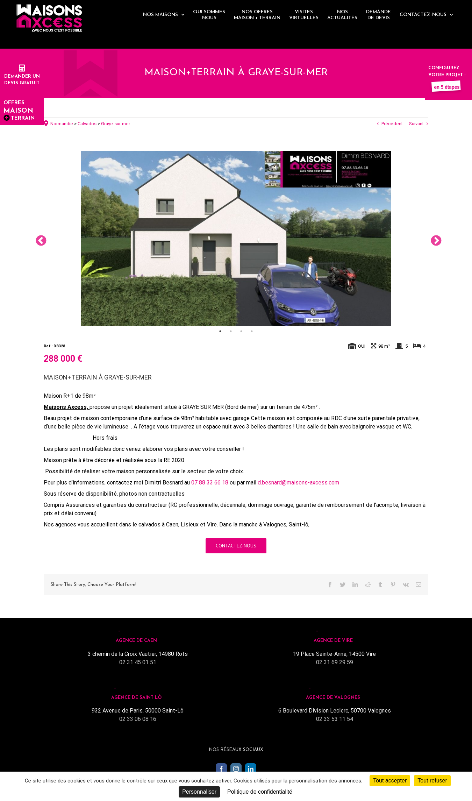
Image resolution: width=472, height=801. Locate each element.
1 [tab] (220, 331)
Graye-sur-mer (115, 123)
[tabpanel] (236, 238)
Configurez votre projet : (446, 75)
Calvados (87, 123)
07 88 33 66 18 (209, 482)
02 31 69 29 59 (334, 662)
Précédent (392, 123)
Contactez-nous (236, 546)
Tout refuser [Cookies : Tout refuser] (432, 781)
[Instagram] (236, 768)
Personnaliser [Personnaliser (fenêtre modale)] (199, 792)
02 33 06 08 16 (137, 719)
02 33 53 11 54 (334, 719)
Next (433, 238)
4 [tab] (251, 331)
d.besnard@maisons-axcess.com (298, 482)
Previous (38, 238)
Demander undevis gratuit (22, 76)
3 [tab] (241, 331)
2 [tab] (230, 331)
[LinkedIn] (250, 768)
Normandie (61, 123)
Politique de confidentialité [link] (259, 792)
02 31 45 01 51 (137, 662)
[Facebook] (221, 768)
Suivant (416, 123)
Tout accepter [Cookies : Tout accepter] (390, 781)
